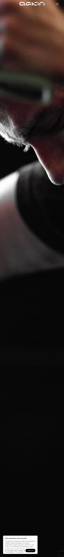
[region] (20, 545)
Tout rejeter (20, 550)
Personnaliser (10, 550)
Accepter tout (30, 550)
